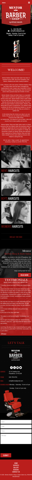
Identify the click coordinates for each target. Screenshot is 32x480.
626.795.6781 (17, 29)
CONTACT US (16, 471)
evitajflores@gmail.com (17, 31)
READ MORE (16, 237)
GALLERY (16, 467)
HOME (16, 463)
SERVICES (16, 465)
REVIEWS (16, 469)
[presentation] (13, 448)
